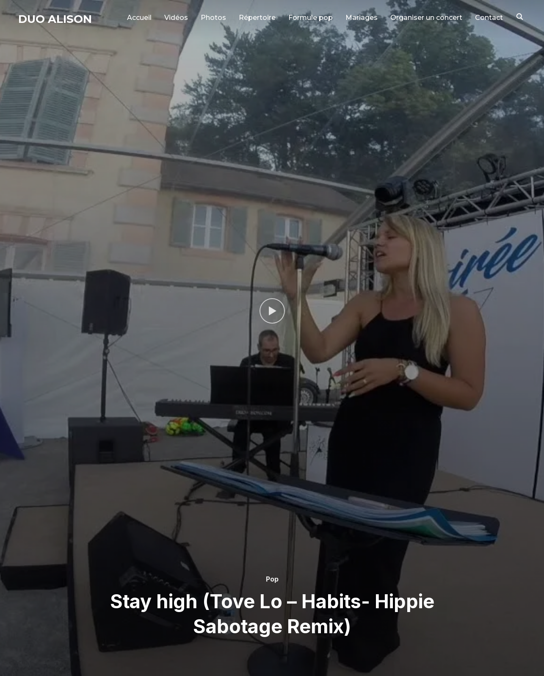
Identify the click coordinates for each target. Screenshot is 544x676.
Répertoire (257, 18)
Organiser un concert (426, 18)
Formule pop (310, 18)
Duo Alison (55, 19)
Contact (489, 18)
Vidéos (176, 18)
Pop (272, 579)
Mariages (361, 18)
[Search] (519, 16)
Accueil (139, 18)
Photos (213, 18)
